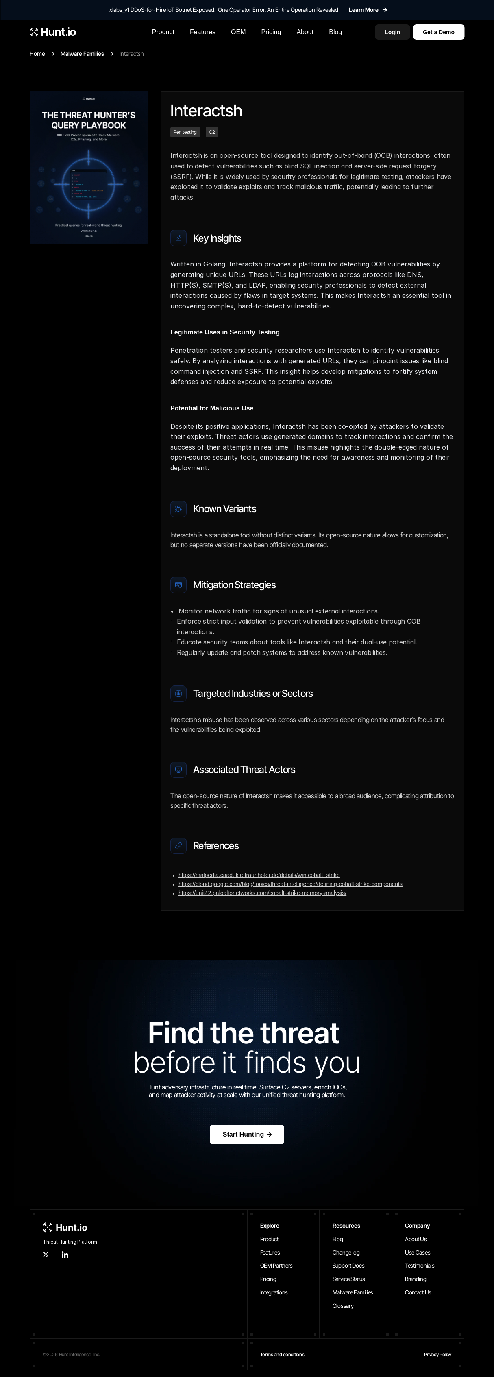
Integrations (274, 1292)
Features (270, 1252)
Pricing (268, 1278)
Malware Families (82, 53)
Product (269, 1238)
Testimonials (420, 1265)
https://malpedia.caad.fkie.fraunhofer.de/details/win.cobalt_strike (259, 875)
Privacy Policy (437, 1354)
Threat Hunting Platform (70, 1242)
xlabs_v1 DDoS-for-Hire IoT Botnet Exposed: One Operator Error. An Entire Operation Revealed (223, 9)
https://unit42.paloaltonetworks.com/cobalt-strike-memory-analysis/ (262, 893)
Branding (416, 1278)
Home (37, 53)
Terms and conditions (282, 1354)
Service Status (349, 1278)
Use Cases (417, 1252)
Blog (338, 1238)
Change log (346, 1252)
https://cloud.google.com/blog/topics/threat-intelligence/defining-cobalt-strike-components (290, 884)
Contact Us (418, 1292)
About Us (416, 1238)
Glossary (343, 1305)
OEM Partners (276, 1265)
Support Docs (349, 1265)
